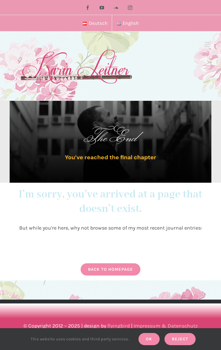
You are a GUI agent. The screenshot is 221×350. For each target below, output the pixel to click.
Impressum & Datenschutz (166, 326)
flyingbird (118, 326)
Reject (180, 339)
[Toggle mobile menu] (208, 44)
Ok (149, 339)
